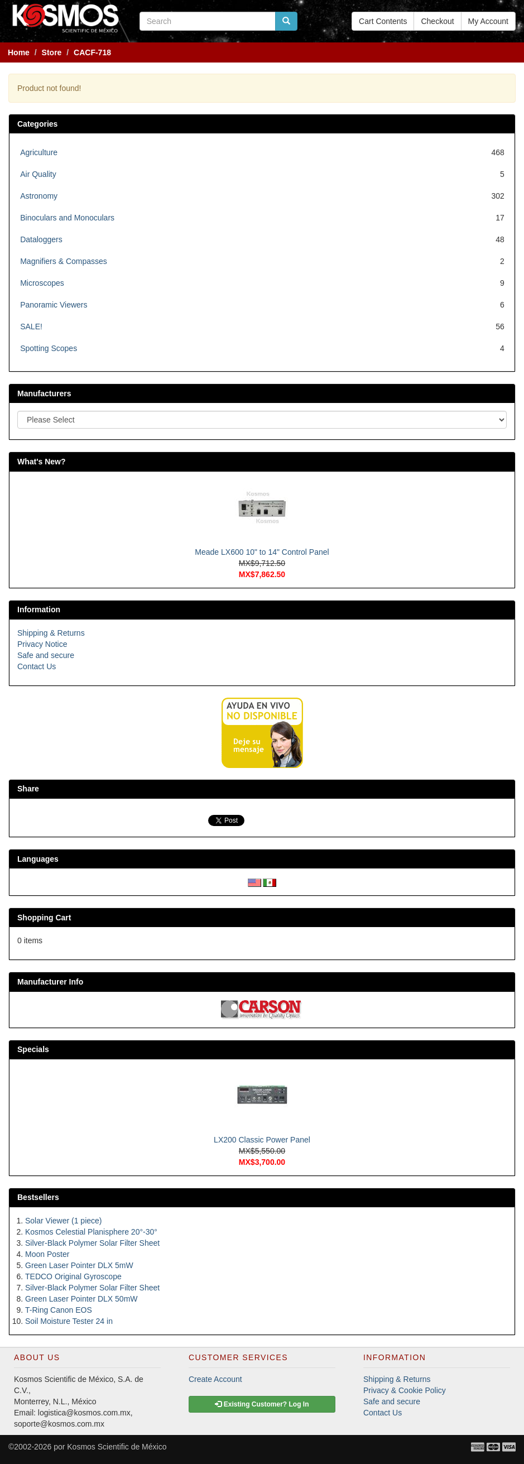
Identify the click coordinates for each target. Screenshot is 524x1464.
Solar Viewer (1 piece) (63, 1220)
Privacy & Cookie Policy (404, 1390)
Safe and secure (45, 655)
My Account (488, 21)
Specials (33, 1049)
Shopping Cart (44, 917)
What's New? (41, 461)
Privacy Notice (42, 644)
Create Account (215, 1379)
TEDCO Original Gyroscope (73, 1276)
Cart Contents (383, 21)
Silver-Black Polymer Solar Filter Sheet (92, 1243)
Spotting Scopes (48, 348)
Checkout (437, 21)
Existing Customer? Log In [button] (262, 1404)
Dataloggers (41, 239)
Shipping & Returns (51, 632)
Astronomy (38, 195)
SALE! (31, 326)
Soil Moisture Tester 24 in (69, 1321)
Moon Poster (47, 1254)
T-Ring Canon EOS (58, 1309)
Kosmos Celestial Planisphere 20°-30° (91, 1231)
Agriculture (38, 152)
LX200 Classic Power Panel (262, 1139)
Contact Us (36, 666)
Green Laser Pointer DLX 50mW (81, 1298)
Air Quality (38, 174)
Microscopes (42, 283)
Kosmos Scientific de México (116, 1446)
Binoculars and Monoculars (67, 217)
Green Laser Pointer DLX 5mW (79, 1265)
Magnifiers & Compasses (63, 261)
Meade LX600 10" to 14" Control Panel (262, 552)
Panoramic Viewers (53, 304)
